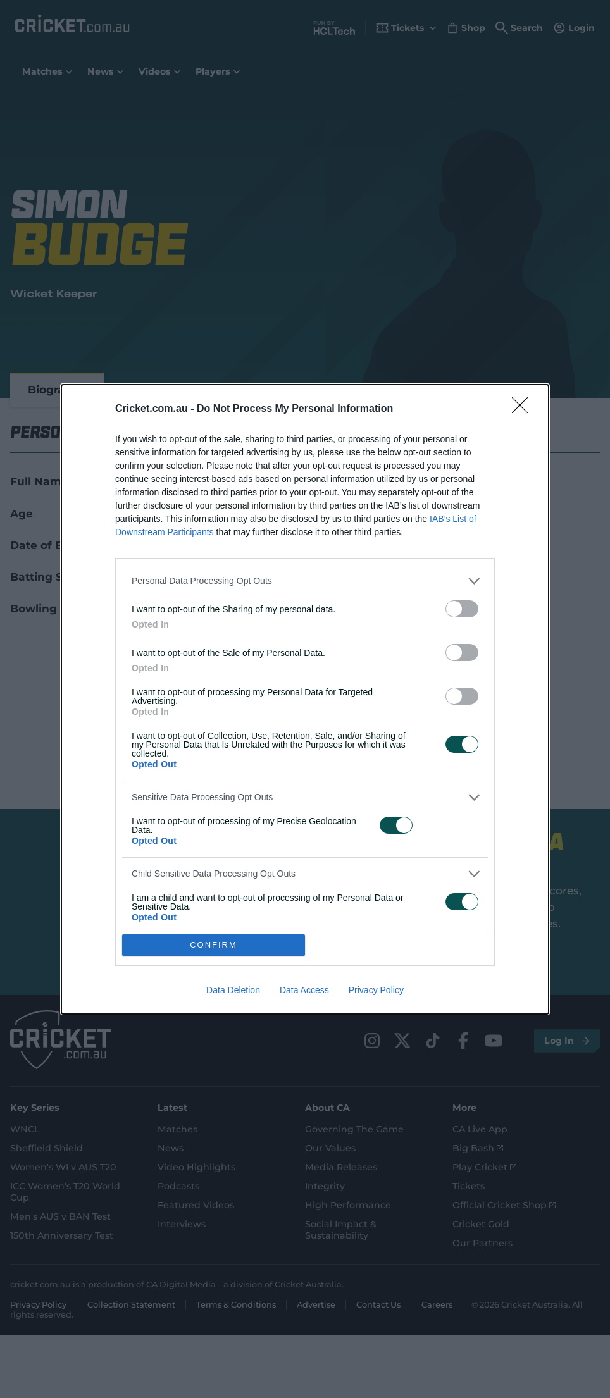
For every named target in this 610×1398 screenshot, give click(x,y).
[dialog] (305, 699)
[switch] (461, 608)
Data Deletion (233, 990)
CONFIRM (213, 945)
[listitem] (305, 581)
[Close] (524, 409)
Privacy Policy (376, 990)
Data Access (304, 990)
